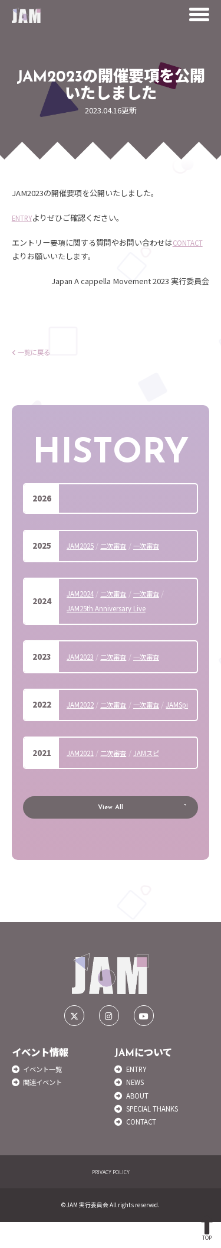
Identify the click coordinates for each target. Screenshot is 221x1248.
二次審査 (120, 545)
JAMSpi (80, 719)
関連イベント (46, 1108)
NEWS (137, 1108)
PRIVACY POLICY (110, 1198)
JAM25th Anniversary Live (112, 608)
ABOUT (139, 1121)
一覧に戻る (34, 351)
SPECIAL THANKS (158, 1134)
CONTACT (190, 242)
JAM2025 (82, 545)
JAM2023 (82, 656)
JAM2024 (82, 593)
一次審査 (158, 545)
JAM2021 (82, 767)
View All (111, 828)
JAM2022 (82, 704)
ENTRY (24, 217)
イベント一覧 (46, 1094)
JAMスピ (158, 767)
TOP (207, 1227)
